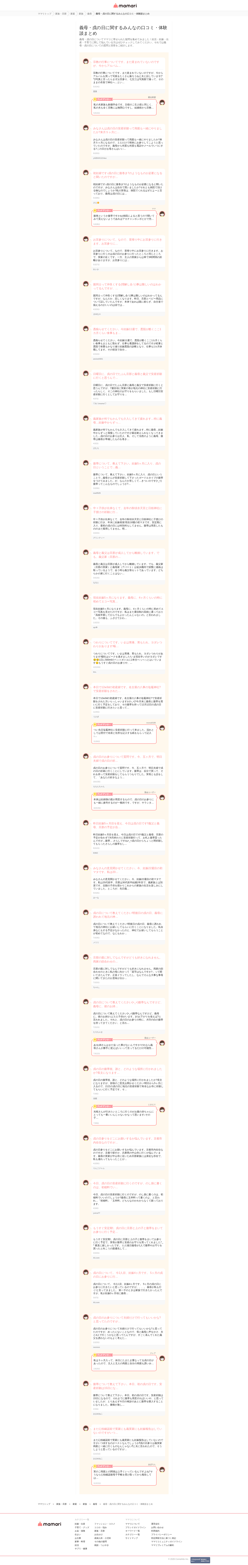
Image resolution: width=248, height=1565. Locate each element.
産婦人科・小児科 (102, 1538)
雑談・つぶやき (101, 1545)
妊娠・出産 (80, 1524)
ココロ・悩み (100, 1527)
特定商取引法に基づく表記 (163, 1538)
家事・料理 (80, 1541)
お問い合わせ (157, 1527)
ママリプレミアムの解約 (162, 1545)
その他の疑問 (100, 1541)
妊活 (77, 1545)
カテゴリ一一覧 (132, 1534)
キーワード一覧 (132, 1531)
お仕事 (78, 1538)
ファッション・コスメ (104, 1524)
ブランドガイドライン (135, 1527)
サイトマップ (131, 1538)
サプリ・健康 (81, 1548)
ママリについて (132, 1524)
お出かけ (98, 1534)
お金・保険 (80, 1531)
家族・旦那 (99, 1531)
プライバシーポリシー (161, 1534)
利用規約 (155, 1531)
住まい (78, 1534)
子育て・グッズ (82, 1527)
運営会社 (155, 1524)
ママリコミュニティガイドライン (166, 1541)
